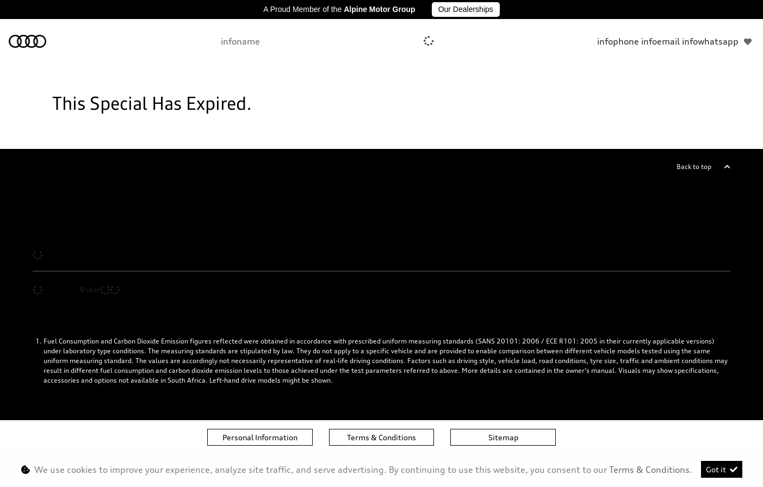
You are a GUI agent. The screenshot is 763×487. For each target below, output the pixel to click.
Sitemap (503, 437)
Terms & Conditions (381, 437)
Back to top (694, 167)
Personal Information (259, 437)
